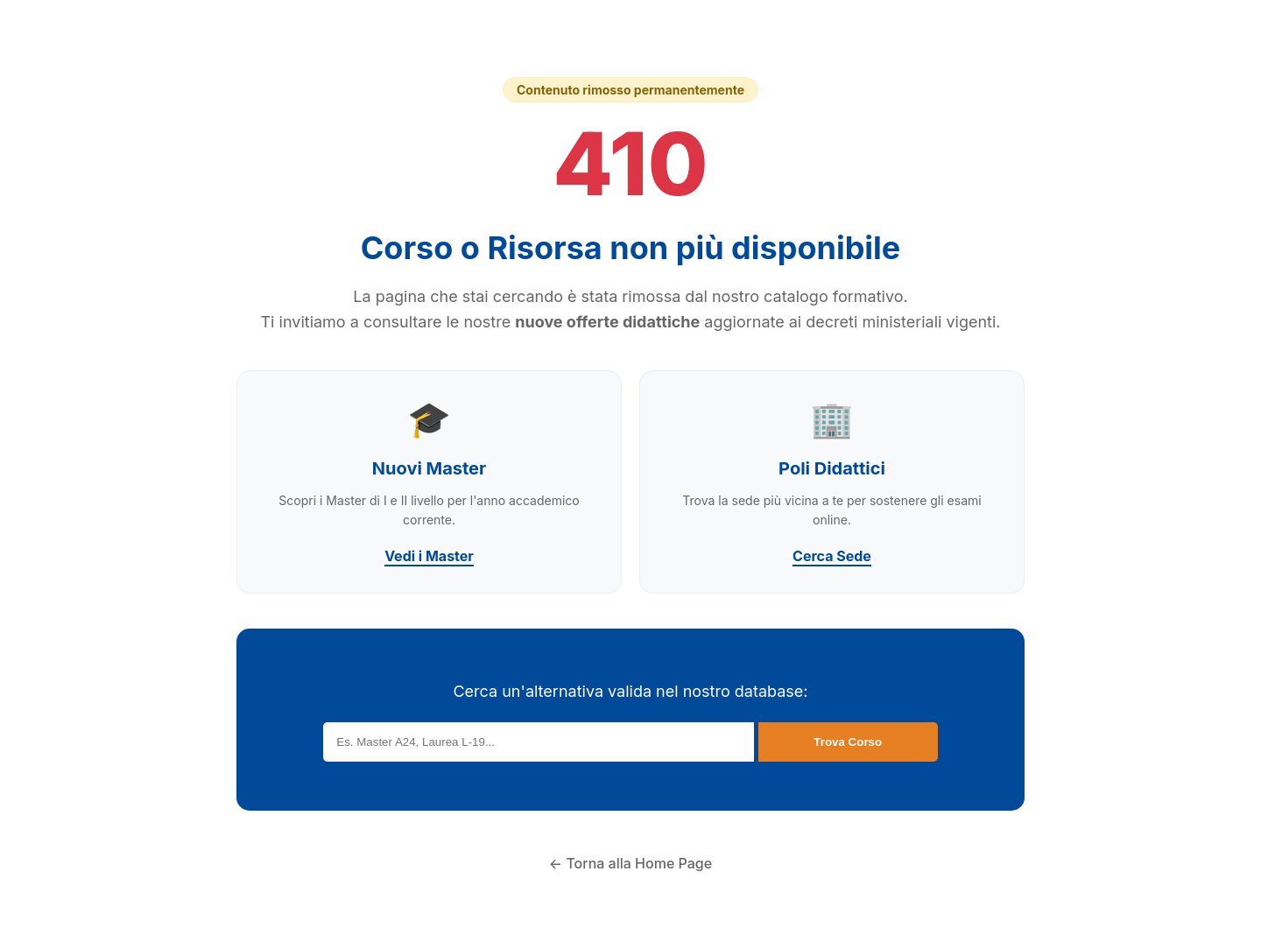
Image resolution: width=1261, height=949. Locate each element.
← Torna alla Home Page (630, 863)
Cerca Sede (832, 556)
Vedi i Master (429, 556)
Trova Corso (848, 742)
